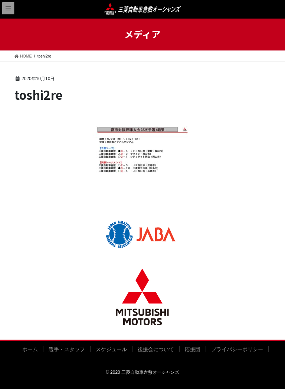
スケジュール (111, 349)
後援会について (156, 349)
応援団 (192, 349)
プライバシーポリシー (237, 349)
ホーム (30, 349)
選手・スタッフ (67, 349)
